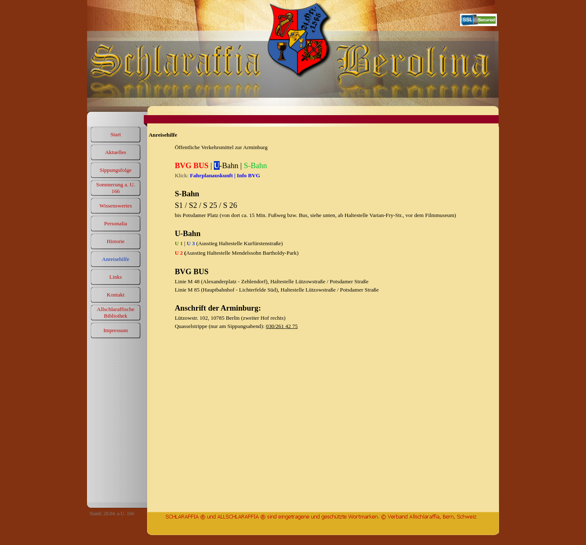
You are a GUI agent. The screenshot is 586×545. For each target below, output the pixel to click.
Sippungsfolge (115, 170)
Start (115, 134)
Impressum (115, 330)
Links (115, 277)
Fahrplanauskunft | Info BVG (225, 175)
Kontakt (116, 295)
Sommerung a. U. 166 (115, 187)
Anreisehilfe (115, 259)
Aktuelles (115, 152)
